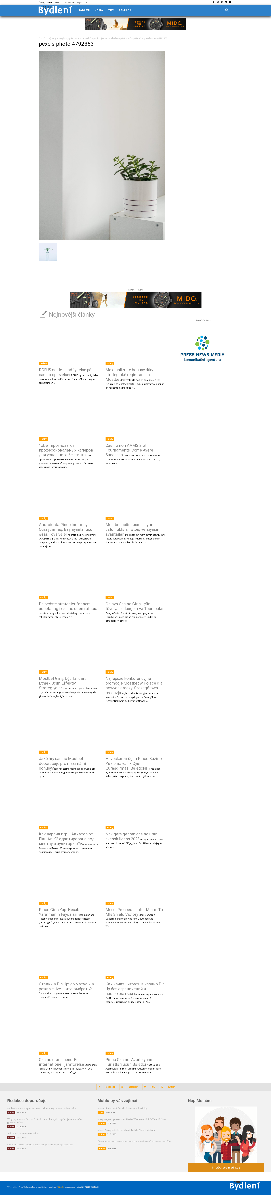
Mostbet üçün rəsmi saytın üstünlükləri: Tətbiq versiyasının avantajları (134, 529)
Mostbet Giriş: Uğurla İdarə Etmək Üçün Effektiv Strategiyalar (63, 683)
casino (110, 518)
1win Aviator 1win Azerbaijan (23, 1133)
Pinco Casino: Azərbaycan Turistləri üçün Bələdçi (129, 1062)
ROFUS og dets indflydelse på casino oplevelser (65, 372)
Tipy (101, 1112)
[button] (226, 10)
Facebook (107, 1086)
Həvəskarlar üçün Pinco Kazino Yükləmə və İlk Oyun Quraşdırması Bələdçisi (134, 763)
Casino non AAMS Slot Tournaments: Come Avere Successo (129, 450)
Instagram (132, 1086)
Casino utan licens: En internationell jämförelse (61, 1062)
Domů (42, 38)
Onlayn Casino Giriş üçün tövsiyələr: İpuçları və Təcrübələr (135, 606)
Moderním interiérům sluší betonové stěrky (122, 1107)
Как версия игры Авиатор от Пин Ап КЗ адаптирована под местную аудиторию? (66, 839)
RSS (154, 1086)
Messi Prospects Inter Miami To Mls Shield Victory (134, 912)
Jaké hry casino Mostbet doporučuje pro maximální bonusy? (62, 763)
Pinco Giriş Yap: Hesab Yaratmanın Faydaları (59, 912)
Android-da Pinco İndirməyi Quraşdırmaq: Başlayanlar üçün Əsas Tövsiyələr (67, 529)
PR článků (60, 1187)
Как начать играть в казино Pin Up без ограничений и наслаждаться (135, 989)
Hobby (110, 363)
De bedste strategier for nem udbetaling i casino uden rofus (66, 606)
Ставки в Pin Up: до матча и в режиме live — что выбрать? (66, 986)
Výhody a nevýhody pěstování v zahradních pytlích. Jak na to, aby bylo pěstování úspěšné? (95, 38)
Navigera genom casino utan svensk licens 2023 (131, 836)
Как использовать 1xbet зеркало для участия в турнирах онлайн (40, 1143)
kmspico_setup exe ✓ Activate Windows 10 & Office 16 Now (132, 1118)
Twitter (175, 1086)
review (43, 363)
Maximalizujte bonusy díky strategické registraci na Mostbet (129, 375)
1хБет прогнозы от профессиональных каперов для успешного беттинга (66, 450)
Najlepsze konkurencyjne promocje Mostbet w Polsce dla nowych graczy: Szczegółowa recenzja (134, 685)
